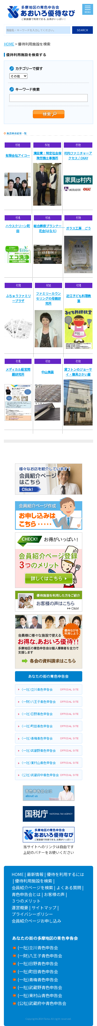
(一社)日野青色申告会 (38, 963)
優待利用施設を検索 (33, 881)
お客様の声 (54, 894)
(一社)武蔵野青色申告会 (40, 987)
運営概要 (20, 907)
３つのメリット (26, 901)
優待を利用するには (65, 874)
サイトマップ (44, 907)
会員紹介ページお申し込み (36, 921)
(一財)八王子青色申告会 (40, 955)
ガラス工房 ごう (78, 228)
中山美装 (47, 372)
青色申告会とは (26, 894)
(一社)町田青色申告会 (38, 971)
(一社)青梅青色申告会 (38, 979)
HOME (9, 44)
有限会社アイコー (17, 155)
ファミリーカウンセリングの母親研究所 (48, 298)
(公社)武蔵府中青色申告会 (42, 1003)
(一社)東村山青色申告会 (40, 995)
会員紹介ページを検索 (32, 887)
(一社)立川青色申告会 (38, 947)
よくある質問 (68, 887)
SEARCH (82, 30)
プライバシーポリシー (32, 914)
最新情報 (35, 874)
